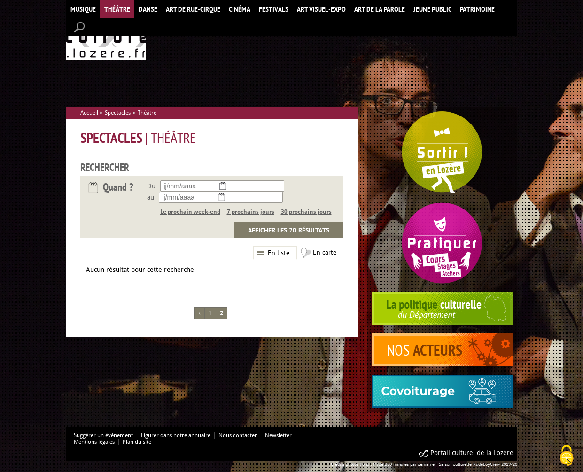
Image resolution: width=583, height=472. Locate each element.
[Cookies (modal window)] (566, 456)
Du (151, 186)
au (150, 197)
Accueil (106, 39)
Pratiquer (442, 243)
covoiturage (442, 391)
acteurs (442, 349)
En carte (324, 252)
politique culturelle (442, 308)
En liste (278, 252)
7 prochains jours (250, 212)
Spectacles (118, 112)
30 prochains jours (306, 212)
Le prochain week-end (190, 212)
